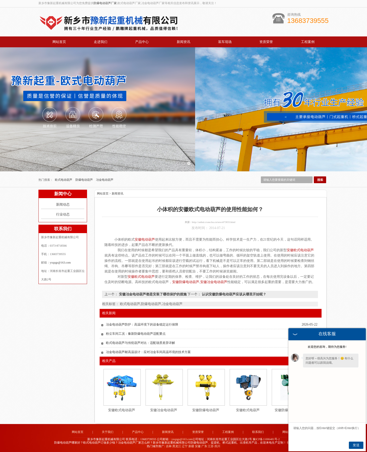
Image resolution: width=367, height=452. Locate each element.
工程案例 (308, 42)
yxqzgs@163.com (60, 262)
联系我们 (258, 432)
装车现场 (225, 42)
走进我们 (100, 42)
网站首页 (59, 42)
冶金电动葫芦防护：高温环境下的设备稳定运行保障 (142, 324)
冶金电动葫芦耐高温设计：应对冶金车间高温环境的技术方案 (148, 352)
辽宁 (185, 446)
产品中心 (142, 42)
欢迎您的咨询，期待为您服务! (327, 346)
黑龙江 (176, 446)
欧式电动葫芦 (64, 179)
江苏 (211, 446)
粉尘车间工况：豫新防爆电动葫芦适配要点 (136, 333)
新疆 (191, 446)
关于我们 (107, 432)
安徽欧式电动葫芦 (121, 410)
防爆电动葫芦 (84, 179)
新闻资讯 (183, 42)
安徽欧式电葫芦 (248, 410)
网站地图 (288, 432)
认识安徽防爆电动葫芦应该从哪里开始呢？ (233, 294)
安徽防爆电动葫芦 (205, 410)
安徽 (198, 446)
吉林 (169, 446)
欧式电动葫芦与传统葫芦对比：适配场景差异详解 (140, 343)
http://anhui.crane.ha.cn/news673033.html (213, 222)
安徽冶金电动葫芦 (163, 410)
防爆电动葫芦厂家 (105, 3)
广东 (204, 446)
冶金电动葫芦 (104, 179)
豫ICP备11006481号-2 (266, 439)
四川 (217, 446)
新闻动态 (63, 204)
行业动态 (63, 214)
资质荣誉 (266, 42)
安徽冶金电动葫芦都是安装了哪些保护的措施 (152, 294)
